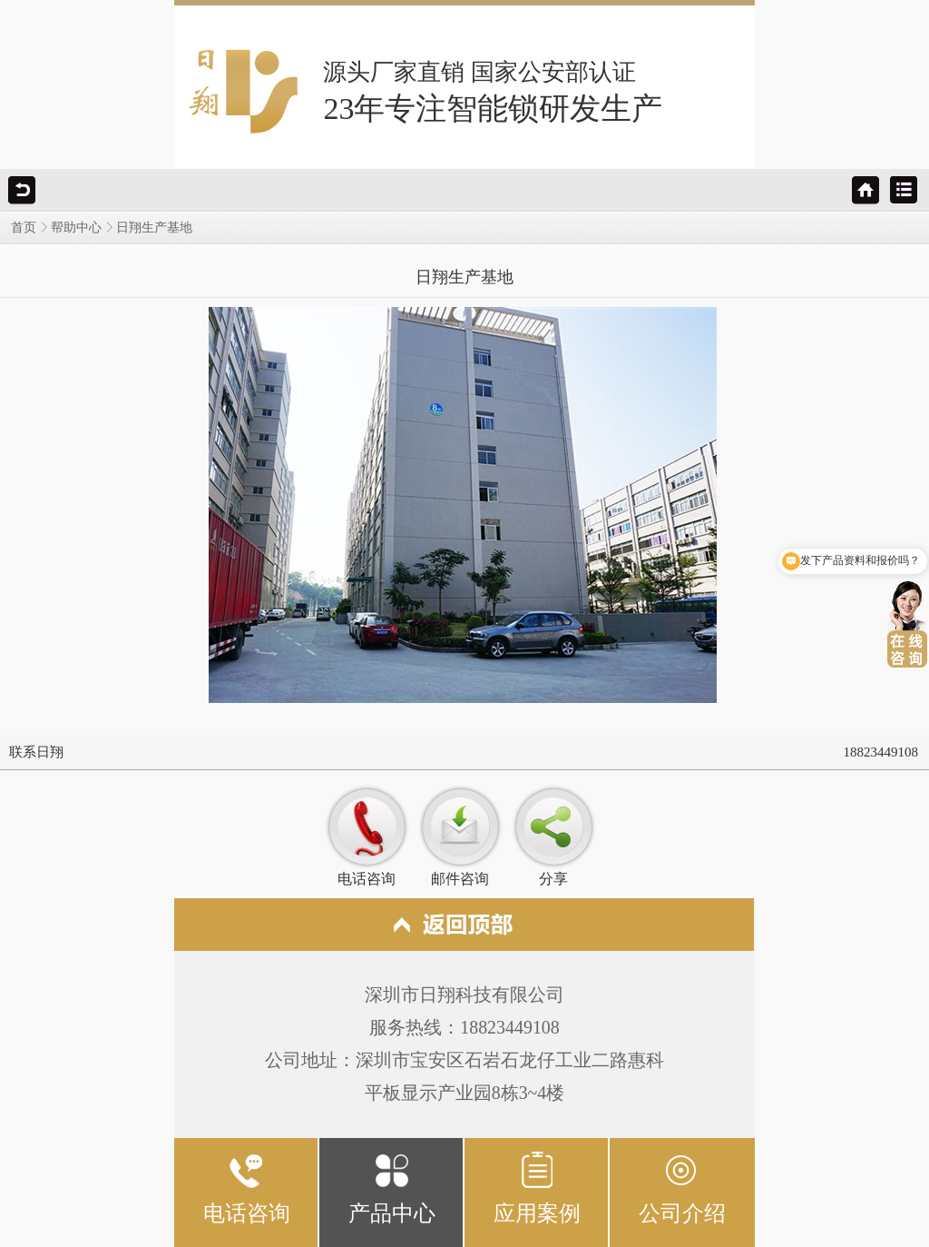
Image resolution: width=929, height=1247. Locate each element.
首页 (23, 227)
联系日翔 (36, 752)
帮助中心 (76, 227)
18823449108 (881, 752)
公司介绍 (682, 1187)
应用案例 (537, 1187)
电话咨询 (246, 1187)
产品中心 (391, 1187)
